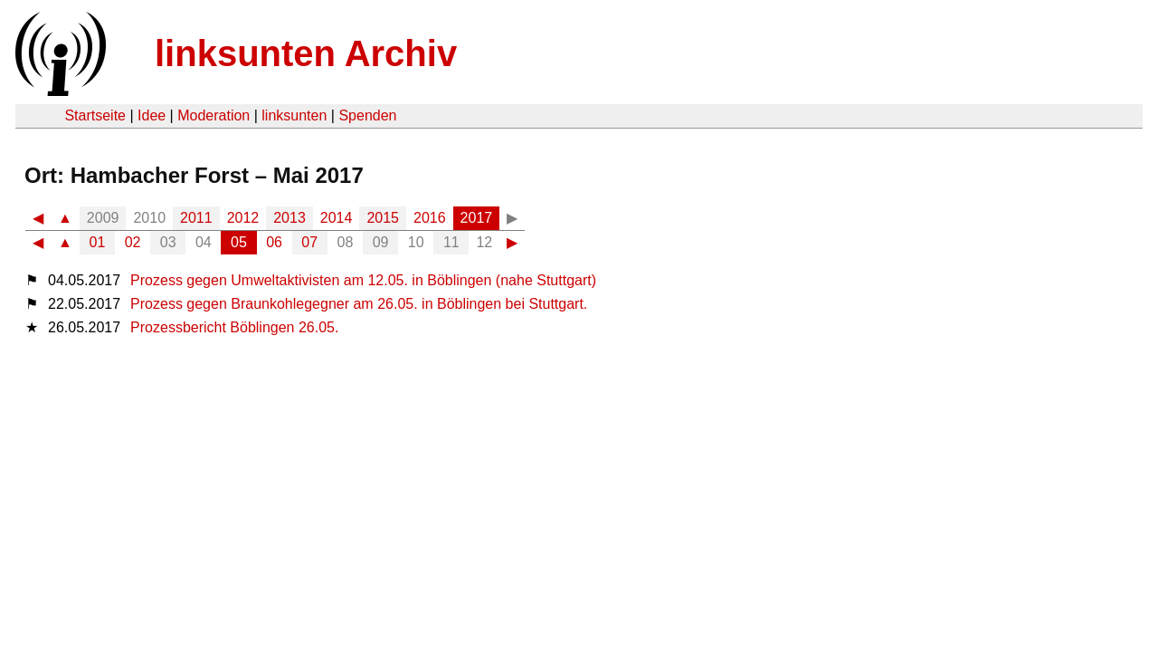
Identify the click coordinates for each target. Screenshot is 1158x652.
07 (309, 242)
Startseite (95, 115)
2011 (196, 217)
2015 (382, 217)
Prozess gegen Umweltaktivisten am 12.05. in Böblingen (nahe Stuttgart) (363, 280)
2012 (243, 217)
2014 (336, 217)
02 (133, 242)
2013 (289, 217)
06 (274, 242)
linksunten (294, 115)
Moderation (213, 115)
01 (98, 242)
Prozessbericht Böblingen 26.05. (234, 327)
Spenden (367, 115)
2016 (429, 217)
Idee (152, 115)
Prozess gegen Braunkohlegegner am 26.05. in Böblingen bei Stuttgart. (358, 304)
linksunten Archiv (306, 53)
